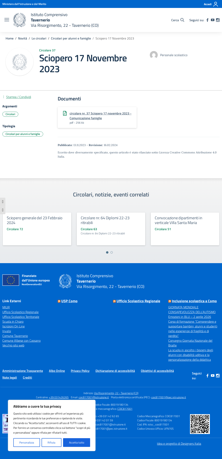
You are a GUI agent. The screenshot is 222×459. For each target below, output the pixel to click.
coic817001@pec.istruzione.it (168, 397)
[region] (51, 425)
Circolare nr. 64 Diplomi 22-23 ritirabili (105, 220)
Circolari (10, 114)
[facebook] (207, 20)
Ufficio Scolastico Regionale (20, 312)
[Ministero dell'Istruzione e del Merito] (24, 4)
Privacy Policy (80, 370)
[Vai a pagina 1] (107, 252)
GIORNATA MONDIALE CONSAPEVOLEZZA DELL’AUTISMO (192, 309)
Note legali (9, 377)
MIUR (6, 307)
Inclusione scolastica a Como (194, 301)
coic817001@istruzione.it (94, 397)
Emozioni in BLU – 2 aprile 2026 (189, 316)
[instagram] (218, 20)
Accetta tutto (76, 442)
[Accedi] (211, 4)
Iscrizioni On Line (13, 326)
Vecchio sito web (13, 345)
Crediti (27, 377)
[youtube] (212, 20)
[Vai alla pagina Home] (10, 38)
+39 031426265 (59, 397)
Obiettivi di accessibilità (157, 370)
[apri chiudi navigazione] (6, 20)
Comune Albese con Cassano (21, 340)
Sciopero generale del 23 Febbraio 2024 (34, 220)
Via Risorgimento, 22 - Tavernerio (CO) (116, 393)
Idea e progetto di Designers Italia (179, 443)
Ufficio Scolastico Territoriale (20, 316)
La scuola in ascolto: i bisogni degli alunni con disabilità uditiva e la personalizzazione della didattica (190, 355)
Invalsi (6, 331)
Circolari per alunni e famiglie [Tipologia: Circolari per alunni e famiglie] (23, 134)
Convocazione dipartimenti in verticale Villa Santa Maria (178, 220)
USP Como (69, 301)
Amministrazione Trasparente (22, 370)
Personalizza (26, 442)
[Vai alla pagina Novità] (22, 38)
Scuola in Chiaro (12, 321)
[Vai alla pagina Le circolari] (39, 38)
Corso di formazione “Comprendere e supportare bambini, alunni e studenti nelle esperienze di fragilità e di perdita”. (192, 328)
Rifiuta (51, 442)
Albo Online (57, 370)
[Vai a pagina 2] (111, 252)
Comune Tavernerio (15, 335)
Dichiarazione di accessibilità (115, 370)
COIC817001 (124, 409)
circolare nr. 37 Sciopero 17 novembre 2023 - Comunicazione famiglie (100, 115)
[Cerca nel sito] (177, 20)
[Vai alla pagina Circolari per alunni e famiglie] (71, 38)
